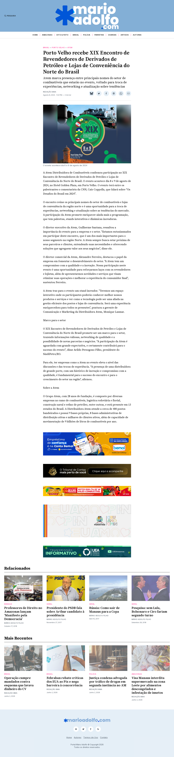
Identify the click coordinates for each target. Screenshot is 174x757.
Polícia (86, 35)
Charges (112, 35)
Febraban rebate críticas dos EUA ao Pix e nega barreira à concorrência (65, 681)
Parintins (99, 35)
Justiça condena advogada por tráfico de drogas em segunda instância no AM (108, 681)
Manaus (8, 604)
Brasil (76, 35)
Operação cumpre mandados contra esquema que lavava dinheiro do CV (19, 683)
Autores (137, 35)
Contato (104, 737)
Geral (49, 604)
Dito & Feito (62, 35)
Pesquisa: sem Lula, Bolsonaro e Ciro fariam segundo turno (149, 611)
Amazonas (47, 35)
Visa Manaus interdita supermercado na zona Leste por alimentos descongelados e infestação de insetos (148, 685)
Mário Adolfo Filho (14, 623)
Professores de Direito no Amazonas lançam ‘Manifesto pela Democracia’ (23, 613)
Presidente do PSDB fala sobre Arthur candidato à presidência (65, 611)
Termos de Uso (90, 737)
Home (35, 35)
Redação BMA (49, 92)
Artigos (125, 35)
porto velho (58, 48)
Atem (69, 48)
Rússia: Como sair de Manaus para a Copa (104, 610)
